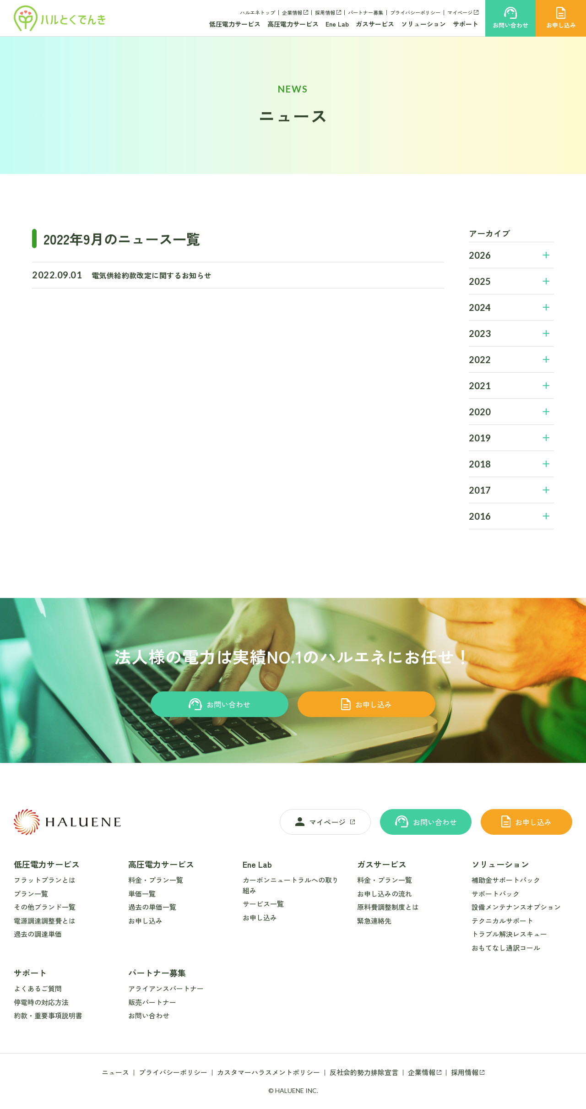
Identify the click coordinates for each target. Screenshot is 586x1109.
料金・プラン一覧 (155, 880)
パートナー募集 (365, 12)
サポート (465, 23)
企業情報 (292, 12)
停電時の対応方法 (41, 1002)
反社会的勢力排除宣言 (364, 1072)
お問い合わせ (219, 704)
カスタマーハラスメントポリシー (268, 1072)
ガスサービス (375, 23)
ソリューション (423, 23)
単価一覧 (142, 893)
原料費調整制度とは (388, 907)
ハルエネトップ (257, 12)
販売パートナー (152, 1002)
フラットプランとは (45, 880)
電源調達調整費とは (45, 920)
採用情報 (325, 12)
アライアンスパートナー (166, 988)
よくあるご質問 (38, 988)
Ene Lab (337, 23)
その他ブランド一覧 (45, 907)
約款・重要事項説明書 (48, 1015)
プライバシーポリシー (415, 12)
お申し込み (366, 704)
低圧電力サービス (234, 23)
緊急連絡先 (374, 920)
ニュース (115, 1072)
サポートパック (496, 893)
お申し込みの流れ (384, 893)
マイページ (459, 12)
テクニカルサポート (502, 920)
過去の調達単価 (38, 934)
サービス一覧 (263, 903)
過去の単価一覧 (152, 907)
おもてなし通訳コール (506, 947)
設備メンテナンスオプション (516, 907)
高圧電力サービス (293, 23)
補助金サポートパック (506, 880)
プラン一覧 (31, 893)
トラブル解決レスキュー (509, 934)
